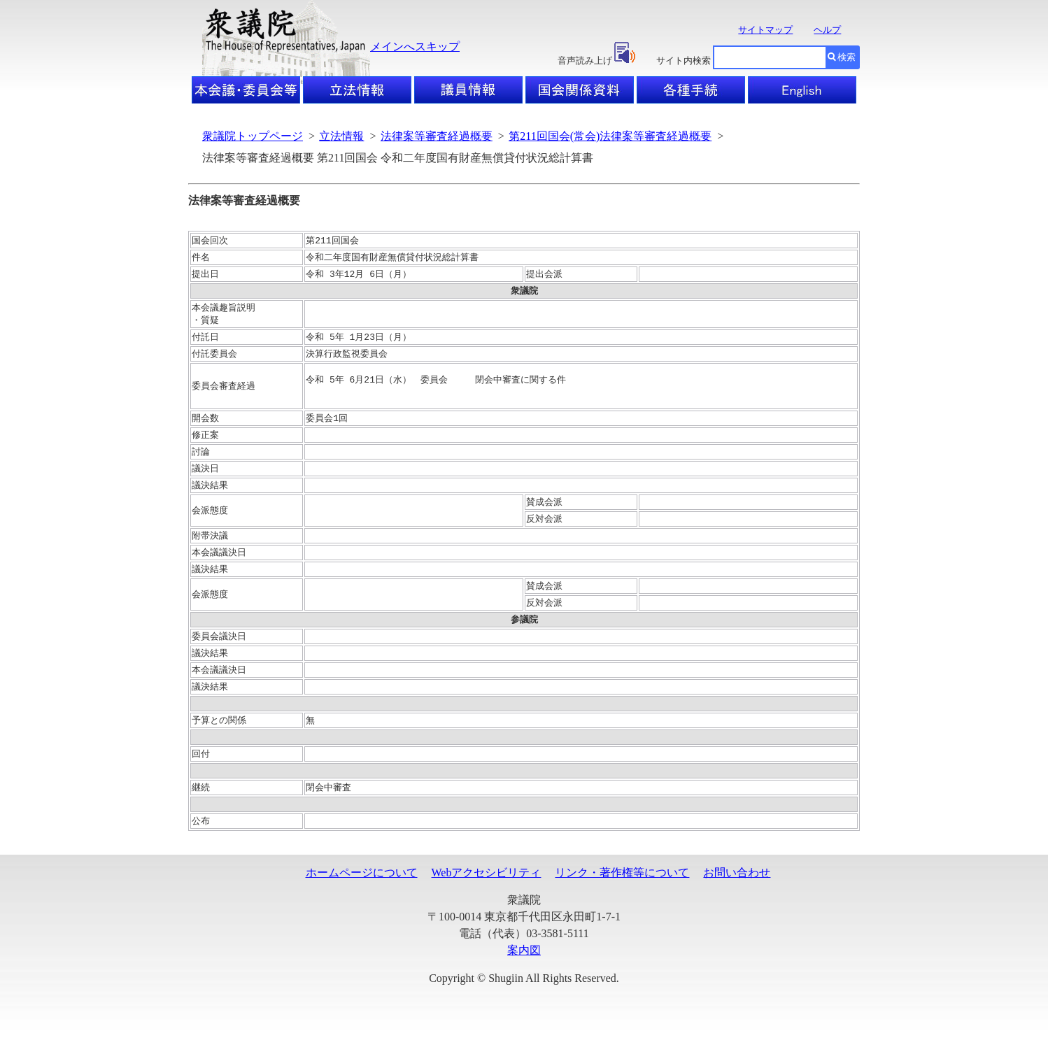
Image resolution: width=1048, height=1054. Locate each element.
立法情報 (341, 136)
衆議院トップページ (252, 136)
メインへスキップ (415, 46)
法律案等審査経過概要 (437, 136)
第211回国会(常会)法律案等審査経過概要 (610, 136)
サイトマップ (765, 29)
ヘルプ (827, 29)
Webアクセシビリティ (486, 897)
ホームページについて (362, 897)
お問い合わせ (736, 897)
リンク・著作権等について (622, 897)
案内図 (524, 975)
